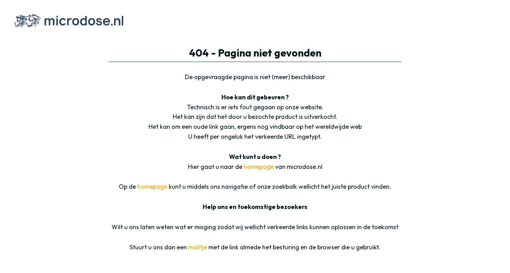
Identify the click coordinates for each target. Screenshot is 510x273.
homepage (259, 167)
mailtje (197, 247)
